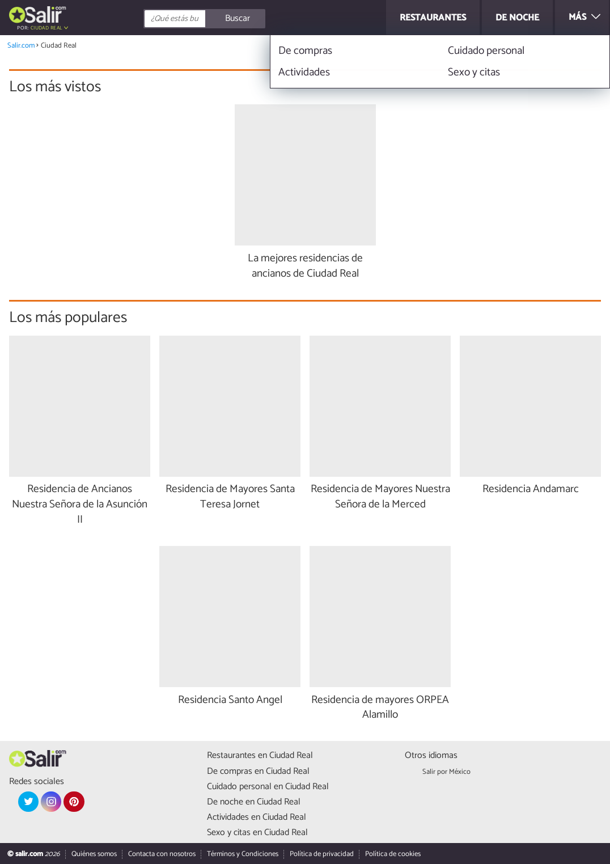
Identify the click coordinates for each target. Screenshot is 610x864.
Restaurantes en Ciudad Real (260, 755)
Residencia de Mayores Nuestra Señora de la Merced (380, 497)
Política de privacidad (322, 854)
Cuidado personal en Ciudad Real (268, 786)
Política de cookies (393, 854)
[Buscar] (254, 18)
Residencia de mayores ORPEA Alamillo (380, 708)
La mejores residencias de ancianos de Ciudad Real (305, 266)
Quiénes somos (94, 854)
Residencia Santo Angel (230, 700)
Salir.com (21, 46)
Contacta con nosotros (162, 854)
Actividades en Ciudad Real (256, 817)
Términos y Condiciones (242, 854)
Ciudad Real (47, 28)
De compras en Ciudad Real (258, 771)
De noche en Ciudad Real (253, 802)
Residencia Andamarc (530, 489)
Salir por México (446, 772)
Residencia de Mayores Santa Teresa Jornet (230, 497)
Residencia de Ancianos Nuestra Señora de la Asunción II (79, 505)
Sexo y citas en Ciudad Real (257, 832)
